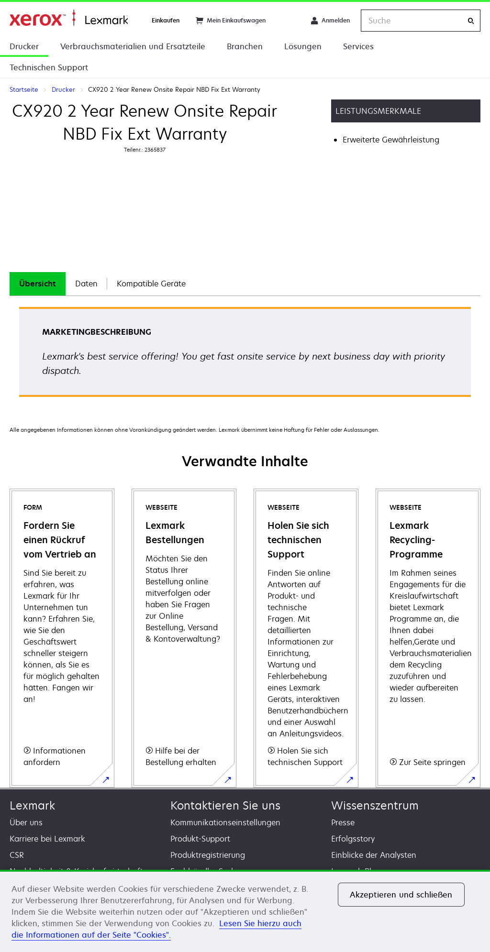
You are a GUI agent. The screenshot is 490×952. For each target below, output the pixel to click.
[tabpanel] (245, 355)
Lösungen (303, 46)
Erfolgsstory (353, 838)
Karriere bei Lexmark (47, 838)
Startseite (69, 18)
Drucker (24, 46)
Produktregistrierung (207, 855)
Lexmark (32, 805)
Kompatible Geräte (151, 283)
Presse (343, 822)
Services (358, 46)
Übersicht (37, 283)
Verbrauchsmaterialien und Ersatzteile (132, 46)
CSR (17, 855)
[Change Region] (288, 20)
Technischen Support (49, 67)
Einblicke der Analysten (373, 855)
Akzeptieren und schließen (401, 894)
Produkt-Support (200, 838)
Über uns (26, 822)
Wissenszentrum (375, 805)
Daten (86, 283)
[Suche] (470, 21)
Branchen (245, 46)
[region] (245, 911)
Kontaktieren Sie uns (225, 805)
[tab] (38, 283)
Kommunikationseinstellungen (225, 822)
